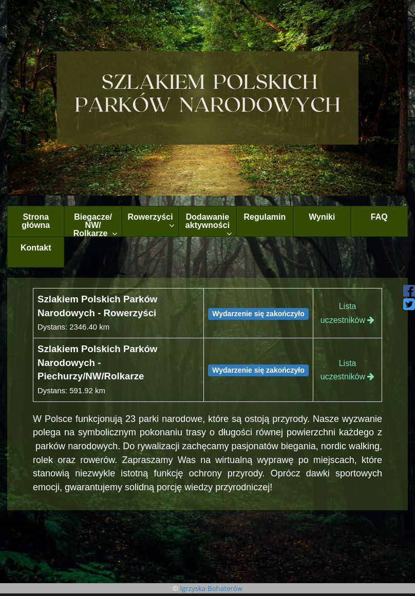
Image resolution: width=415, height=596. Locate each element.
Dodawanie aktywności (208, 225)
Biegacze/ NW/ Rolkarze (95, 225)
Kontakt (36, 247)
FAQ (379, 217)
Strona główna (36, 221)
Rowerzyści (151, 221)
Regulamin (265, 217)
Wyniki (322, 217)
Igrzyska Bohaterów (211, 588)
